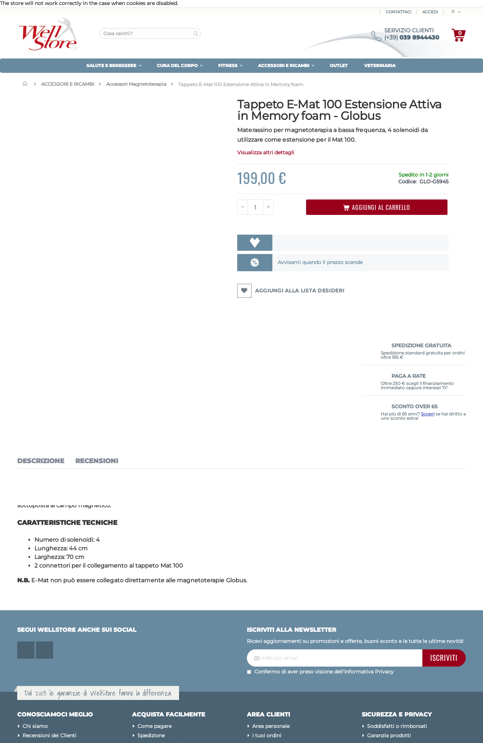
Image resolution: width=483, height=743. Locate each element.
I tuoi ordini (266, 628)
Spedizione (151, 628)
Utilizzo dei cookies (391, 647)
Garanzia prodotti (389, 628)
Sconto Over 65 (157, 656)
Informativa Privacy (369, 564)
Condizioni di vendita (393, 675)
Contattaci (398, 11)
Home (27, 83)
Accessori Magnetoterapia (136, 84)
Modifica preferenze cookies (402, 656)
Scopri (428, 178)
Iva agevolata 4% (159, 637)
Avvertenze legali (388, 684)
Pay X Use (149, 647)
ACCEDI (430, 11)
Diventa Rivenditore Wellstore (175, 665)
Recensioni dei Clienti (49, 628)
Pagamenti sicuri (388, 665)
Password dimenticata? (281, 656)
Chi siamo (35, 619)
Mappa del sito (41, 637)
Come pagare (154, 619)
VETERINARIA (379, 65)
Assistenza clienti (273, 647)
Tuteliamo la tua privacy (397, 637)
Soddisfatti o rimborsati (397, 619)
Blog (29, 656)
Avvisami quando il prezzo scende (264, 274)
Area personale (271, 619)
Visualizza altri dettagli (217, 164)
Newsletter (266, 637)
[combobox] (150, 33)
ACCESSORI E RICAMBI (67, 84)
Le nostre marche (45, 647)
